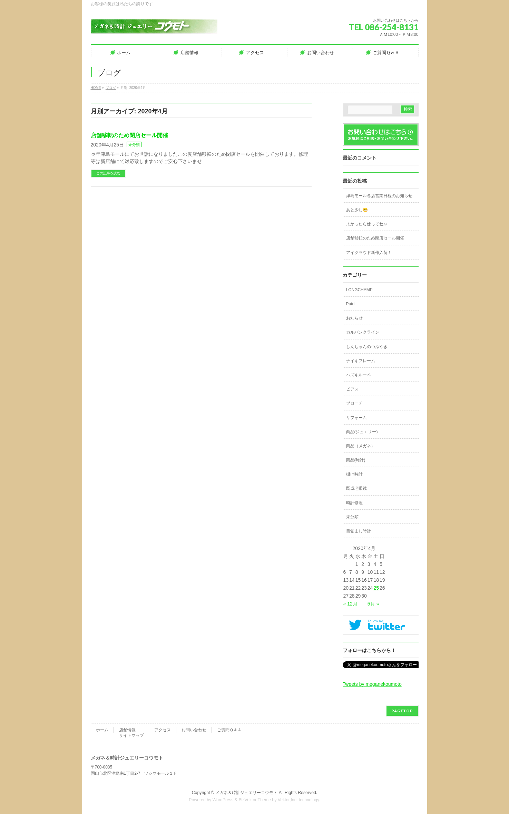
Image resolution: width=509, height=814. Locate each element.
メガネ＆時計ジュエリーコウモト (246, 792)
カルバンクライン (362, 332)
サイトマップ (131, 735)
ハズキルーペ (358, 375)
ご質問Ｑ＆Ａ (229, 729)
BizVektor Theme (254, 799)
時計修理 (354, 502)
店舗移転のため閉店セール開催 (129, 135)
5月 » (373, 604)
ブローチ (354, 403)
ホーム (102, 729)
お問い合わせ (194, 729)
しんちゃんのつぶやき (367, 346)
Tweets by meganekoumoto (372, 684)
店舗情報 (127, 729)
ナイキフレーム (360, 360)
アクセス (162, 729)
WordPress (223, 799)
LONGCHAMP (359, 289)
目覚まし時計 (358, 531)
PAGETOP (402, 711)
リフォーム (356, 417)
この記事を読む (108, 173)
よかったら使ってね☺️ (367, 224)
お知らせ (354, 318)
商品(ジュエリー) (362, 431)
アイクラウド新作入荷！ (369, 252)
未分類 (134, 145)
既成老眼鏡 (356, 488)
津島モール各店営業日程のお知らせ (379, 195)
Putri (350, 304)
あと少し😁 (357, 209)
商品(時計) (355, 460)
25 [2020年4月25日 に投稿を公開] (376, 588)
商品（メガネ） (360, 446)
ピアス (352, 389)
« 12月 (350, 604)
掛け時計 (354, 474)
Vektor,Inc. (288, 799)
